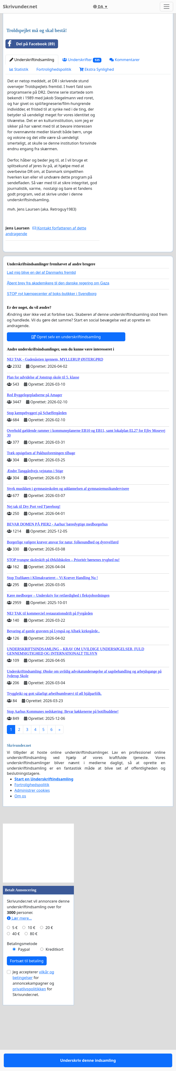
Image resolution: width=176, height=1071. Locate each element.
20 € (49, 1007)
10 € (31, 1007)
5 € (15, 1007)
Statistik (18, 135)
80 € (33, 1013)
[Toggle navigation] (166, 6)
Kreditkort (54, 1029)
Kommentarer (124, 125)
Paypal (24, 1029)
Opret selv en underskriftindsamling (66, 416)
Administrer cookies (32, 870)
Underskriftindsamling (31, 125)
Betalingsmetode (22, 1023)
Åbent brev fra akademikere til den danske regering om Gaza (58, 363)
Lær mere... (19, 997)
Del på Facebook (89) (30, 110)
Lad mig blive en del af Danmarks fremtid (41, 352)
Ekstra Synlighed (96, 135)
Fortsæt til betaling (27, 1040)
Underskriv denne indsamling (52, 321)
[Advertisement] (88, 54)
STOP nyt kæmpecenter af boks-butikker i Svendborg (51, 373)
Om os (20, 875)
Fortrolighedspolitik (53, 135)
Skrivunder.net (20, 6)
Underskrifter (81, 126)
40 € (16, 1013)
